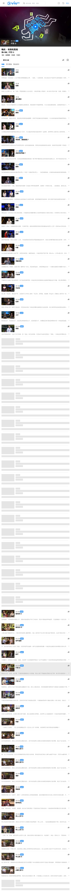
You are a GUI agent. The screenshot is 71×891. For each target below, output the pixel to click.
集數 (2, 64)
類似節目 (16, 64)
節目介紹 (6, 60)
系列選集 (9, 64)
